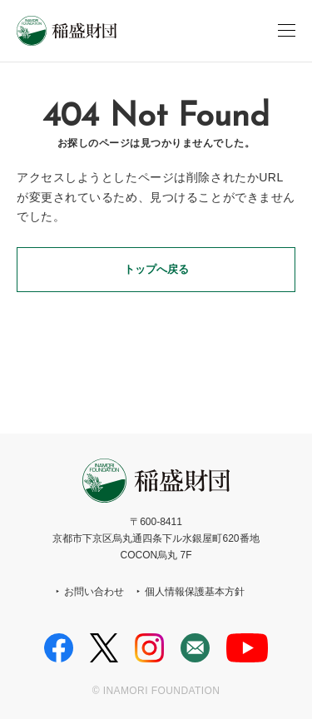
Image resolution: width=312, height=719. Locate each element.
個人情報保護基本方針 (195, 592)
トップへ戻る (156, 269)
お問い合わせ (94, 592)
